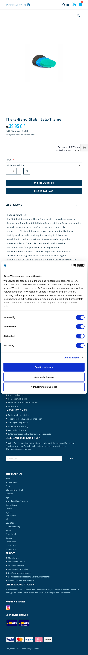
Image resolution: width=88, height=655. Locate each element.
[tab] (44, 205)
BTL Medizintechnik (14, 490)
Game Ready (11, 505)
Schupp (9, 538)
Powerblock (11, 534)
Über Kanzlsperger (16, 395)
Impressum (13, 406)
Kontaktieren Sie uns (17, 399)
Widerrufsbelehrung (17, 430)
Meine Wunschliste (16, 565)
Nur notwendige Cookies (44, 387)
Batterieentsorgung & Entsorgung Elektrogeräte (29, 434)
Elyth (8, 497)
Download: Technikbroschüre (21, 581)
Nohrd (9, 530)
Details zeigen (71, 357)
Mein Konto (13, 558)
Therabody (11, 545)
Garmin (9, 509)
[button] (78, 18)
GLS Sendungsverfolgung (19, 573)
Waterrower (11, 549)
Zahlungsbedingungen (18, 423)
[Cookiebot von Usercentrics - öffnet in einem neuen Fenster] (71, 266)
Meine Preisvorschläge (18, 569)
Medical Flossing (13, 527)
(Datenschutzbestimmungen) (19, 449)
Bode (8, 486)
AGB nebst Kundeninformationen (23, 403)
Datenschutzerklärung (18, 426)
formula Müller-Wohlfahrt (17, 501)
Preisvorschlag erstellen (18, 415)
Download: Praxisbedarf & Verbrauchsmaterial (29, 577)
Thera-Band (11, 542)
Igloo (8, 519)
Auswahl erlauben (44, 377)
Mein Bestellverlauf (16, 562)
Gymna (9, 512)
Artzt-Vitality (11, 482)
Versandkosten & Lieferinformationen (25, 419)
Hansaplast (11, 515)
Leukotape (10, 523)
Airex (8, 479)
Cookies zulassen (44, 367)
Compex (9, 494)
